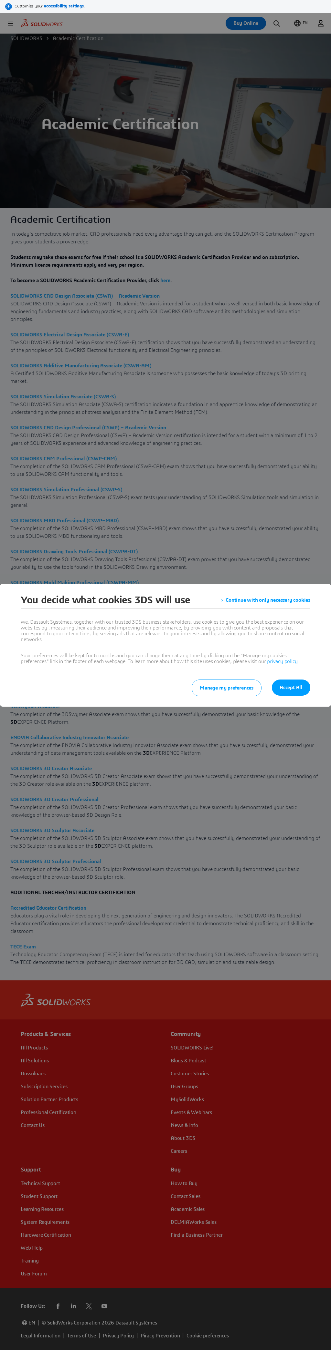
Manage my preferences (226, 687)
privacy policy (282, 661)
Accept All (291, 687)
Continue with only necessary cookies (268, 600)
